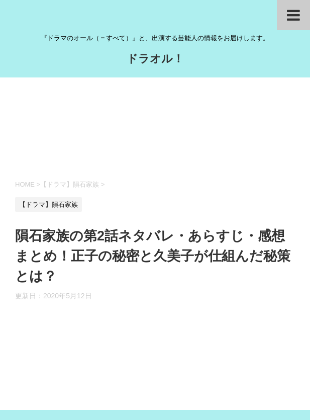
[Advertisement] (155, 127)
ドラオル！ (155, 59)
